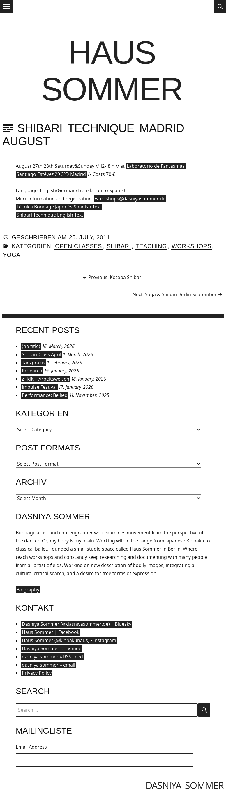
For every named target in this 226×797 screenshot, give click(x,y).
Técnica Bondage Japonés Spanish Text (59, 207)
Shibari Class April (41, 354)
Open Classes (78, 246)
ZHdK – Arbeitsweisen (45, 379)
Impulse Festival (39, 387)
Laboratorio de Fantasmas (156, 166)
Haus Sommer (112, 70)
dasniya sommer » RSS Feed (52, 656)
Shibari (119, 246)
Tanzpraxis (33, 362)
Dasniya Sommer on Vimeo (52, 648)
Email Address (31, 747)
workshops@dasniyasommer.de (130, 198)
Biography (28, 589)
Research (32, 370)
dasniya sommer (185, 785)
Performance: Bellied (45, 395)
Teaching (151, 246)
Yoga (11, 255)
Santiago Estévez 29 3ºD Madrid (51, 174)
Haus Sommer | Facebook (50, 632)
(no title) (31, 346)
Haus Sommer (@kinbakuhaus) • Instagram (69, 640)
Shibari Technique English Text (50, 215)
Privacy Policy (37, 673)
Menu (6, 12)
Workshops (191, 246)
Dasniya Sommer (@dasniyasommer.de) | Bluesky (76, 624)
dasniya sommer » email (48, 665)
